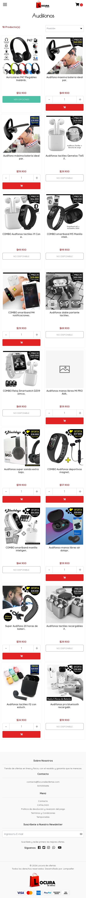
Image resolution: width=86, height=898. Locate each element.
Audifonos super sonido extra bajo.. (21, 471)
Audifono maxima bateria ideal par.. (64, 79)
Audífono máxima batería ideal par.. (21, 157)
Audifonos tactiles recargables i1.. (64, 627)
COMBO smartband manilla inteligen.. (21, 549)
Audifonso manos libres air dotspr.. (64, 549)
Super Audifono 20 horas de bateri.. (21, 627)
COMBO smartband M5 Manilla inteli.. (64, 235)
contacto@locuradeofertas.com (43, 781)
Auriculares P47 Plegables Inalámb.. (21, 79)
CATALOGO (43, 805)
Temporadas (43, 817)
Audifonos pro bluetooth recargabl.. (64, 706)
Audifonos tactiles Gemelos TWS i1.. (65, 157)
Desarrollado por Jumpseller (59, 868)
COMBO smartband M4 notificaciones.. (21, 314)
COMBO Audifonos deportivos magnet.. (64, 471)
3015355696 (43, 785)
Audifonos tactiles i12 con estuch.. (21, 706)
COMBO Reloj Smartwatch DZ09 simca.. (21, 392)
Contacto (43, 801)
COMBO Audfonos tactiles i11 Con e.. (21, 235)
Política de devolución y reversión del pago (43, 809)
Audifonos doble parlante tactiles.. (64, 314)
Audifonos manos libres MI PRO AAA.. (64, 392)
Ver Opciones (21, 99)
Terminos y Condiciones (43, 813)
